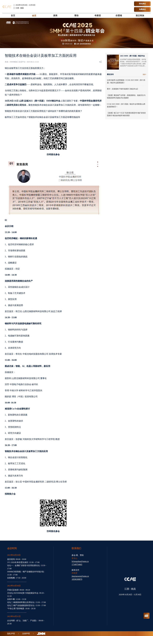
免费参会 (142, 9)
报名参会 (142, 4)
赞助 (76, 15)
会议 (34, 15)
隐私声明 (11, 634)
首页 (13, 15)
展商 (55, 15)
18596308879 (77, 579)
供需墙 (119, 15)
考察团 (97, 15)
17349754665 (77, 564)
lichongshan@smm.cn (80, 561)
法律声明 (26, 634)
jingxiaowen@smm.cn (80, 576)
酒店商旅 (140, 15)
